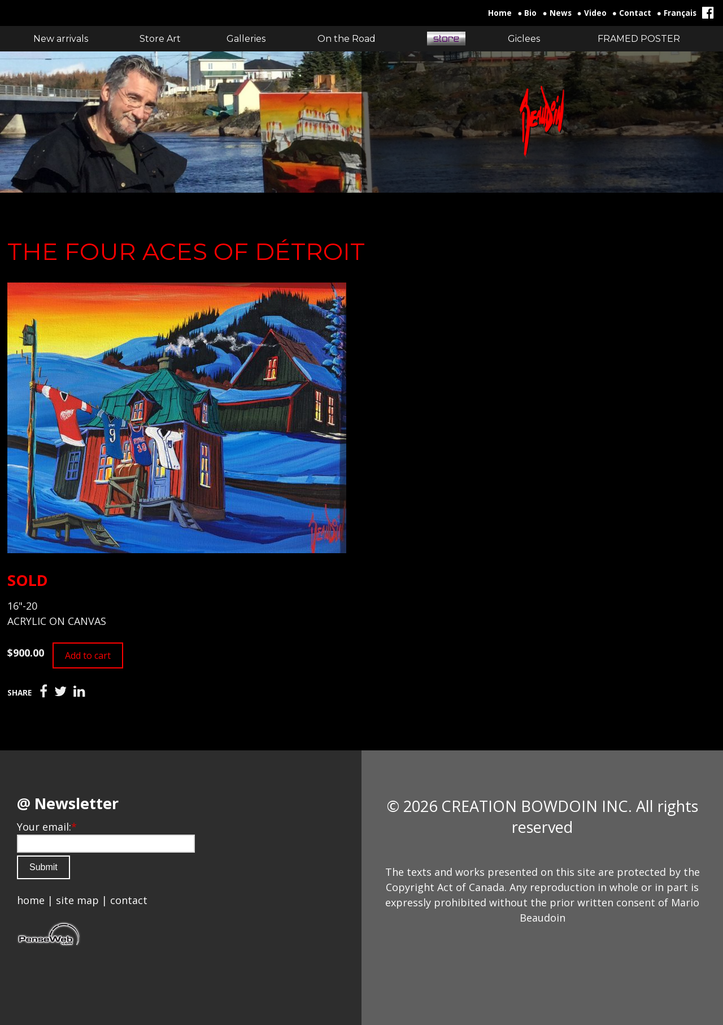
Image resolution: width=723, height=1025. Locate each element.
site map (77, 900)
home (31, 900)
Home (500, 13)
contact (128, 900)
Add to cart (88, 655)
